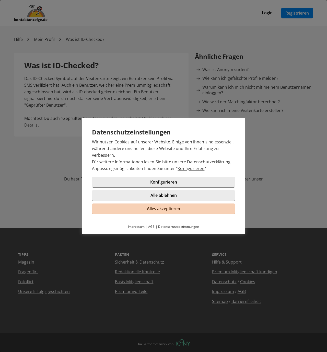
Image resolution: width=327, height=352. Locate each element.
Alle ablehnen (163, 195)
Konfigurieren (191, 168)
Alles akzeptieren (163, 208)
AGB (151, 226)
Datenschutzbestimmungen (178, 226)
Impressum (136, 226)
